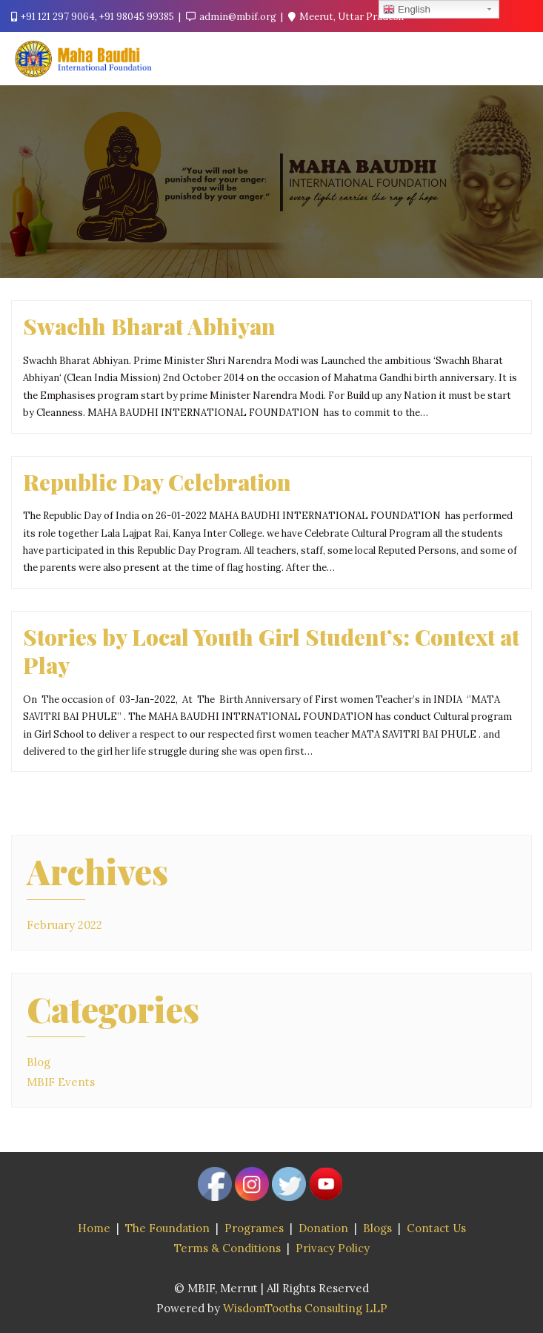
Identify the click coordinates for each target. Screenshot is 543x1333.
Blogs (377, 1228)
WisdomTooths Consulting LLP (305, 1308)
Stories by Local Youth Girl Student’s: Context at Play (271, 651)
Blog (38, 1062)
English (406, 10)
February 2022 (64, 925)
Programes (254, 1228)
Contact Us (436, 1228)
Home (94, 1228)
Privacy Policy (333, 1248)
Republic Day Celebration (157, 481)
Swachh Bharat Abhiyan (149, 325)
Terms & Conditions (227, 1248)
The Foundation (167, 1228)
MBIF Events (61, 1082)
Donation (323, 1228)
